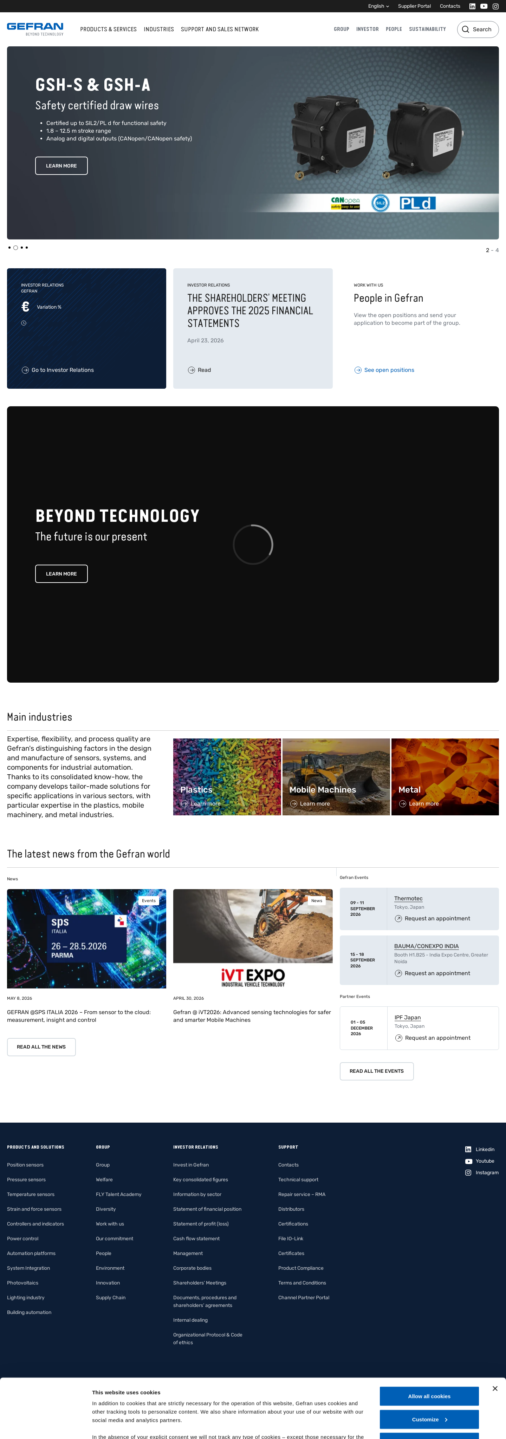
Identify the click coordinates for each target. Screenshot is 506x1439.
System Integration (28, 1268)
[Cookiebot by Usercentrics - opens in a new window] (45, 1425)
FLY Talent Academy (119, 1194)
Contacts (450, 6)
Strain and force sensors (34, 1209)
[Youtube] (482, 6)
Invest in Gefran (191, 1165)
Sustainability (427, 29)
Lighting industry (26, 1298)
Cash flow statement (196, 1239)
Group (341, 29)
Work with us (110, 1224)
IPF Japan (408, 1017)
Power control (22, 1239)
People (394, 29)
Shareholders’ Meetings (199, 1283)
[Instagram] (493, 6)
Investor (367, 29)
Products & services (108, 29)
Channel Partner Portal (303, 1298)
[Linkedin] (470, 6)
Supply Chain (110, 1298)
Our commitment (114, 1239)
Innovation (108, 1283)
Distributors (291, 1209)
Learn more (61, 574)
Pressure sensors (26, 1180)
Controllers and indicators (35, 1224)
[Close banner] (495, 1332)
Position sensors (25, 1165)
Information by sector (197, 1194)
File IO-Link (290, 1239)
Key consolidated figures (200, 1180)
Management (188, 1253)
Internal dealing (190, 1320)
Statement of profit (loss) (201, 1224)
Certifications (293, 1224)
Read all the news (41, 1047)
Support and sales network (220, 29)
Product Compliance (301, 1268)
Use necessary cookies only (429, 1386)
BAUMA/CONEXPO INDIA (426, 946)
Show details (108, 1425)
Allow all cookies (429, 1340)
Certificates (291, 1253)
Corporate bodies (192, 1268)
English (376, 6)
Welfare (104, 1180)
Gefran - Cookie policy (197, 1398)
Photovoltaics (22, 1283)
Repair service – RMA (301, 1194)
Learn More (61, 150)
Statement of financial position (207, 1209)
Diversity (106, 1209)
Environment (110, 1268)
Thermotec (408, 898)
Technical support (298, 1180)
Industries (159, 29)
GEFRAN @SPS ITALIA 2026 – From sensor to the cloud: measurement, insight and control (79, 1016)
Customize (429, 1364)
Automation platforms (31, 1253)
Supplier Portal (414, 6)
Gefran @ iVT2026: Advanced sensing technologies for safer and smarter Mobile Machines (252, 1016)
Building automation (29, 1312)
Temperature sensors (30, 1194)
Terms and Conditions (302, 1283)
